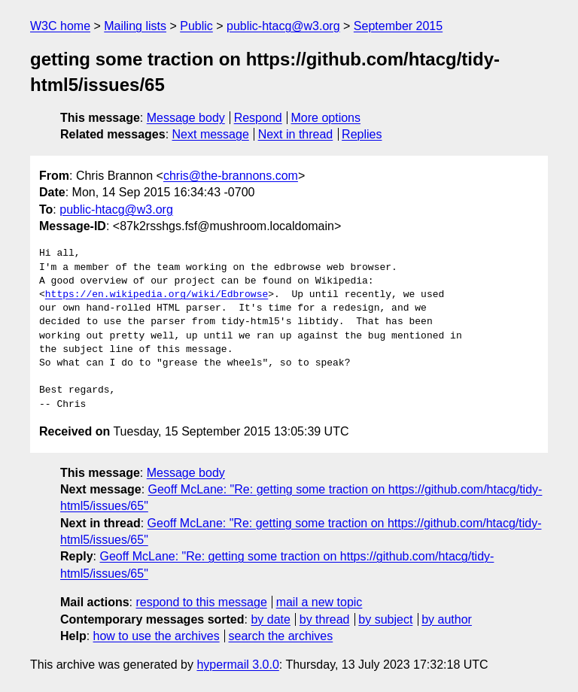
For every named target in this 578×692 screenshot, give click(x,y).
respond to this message (200, 602)
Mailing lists (135, 26)
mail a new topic (319, 602)
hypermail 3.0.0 (237, 664)
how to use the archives (156, 636)
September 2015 (398, 26)
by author (446, 619)
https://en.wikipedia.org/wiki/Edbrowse (156, 295)
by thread (325, 619)
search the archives (281, 636)
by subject (385, 619)
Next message (210, 134)
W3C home (60, 26)
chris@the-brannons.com (230, 175)
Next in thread (295, 134)
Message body (186, 117)
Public (196, 26)
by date (270, 619)
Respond (258, 117)
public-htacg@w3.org (283, 26)
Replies (362, 134)
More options (326, 117)
